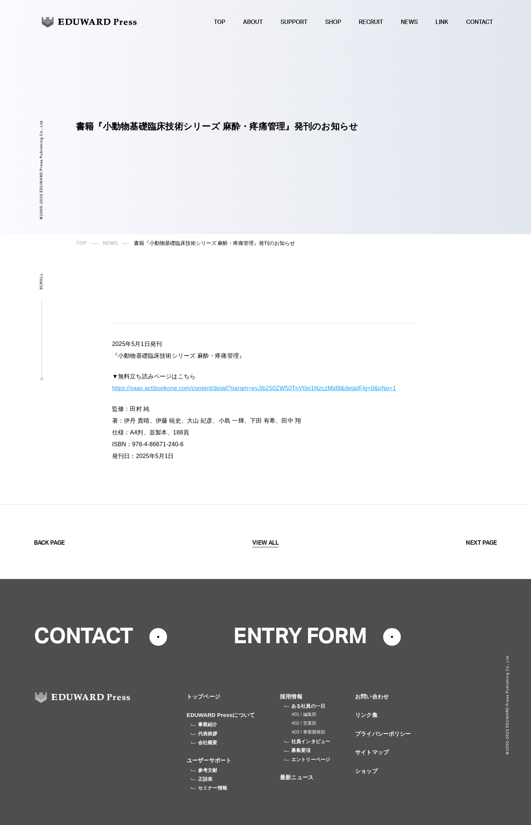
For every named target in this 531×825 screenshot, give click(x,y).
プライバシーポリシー (383, 734)
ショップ (366, 771)
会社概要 (204, 742)
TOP (219, 22)
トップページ (203, 696)
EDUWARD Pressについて (221, 715)
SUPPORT (294, 22)
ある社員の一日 (304, 706)
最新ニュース (296, 777)
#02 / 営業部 (304, 723)
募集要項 (297, 750)
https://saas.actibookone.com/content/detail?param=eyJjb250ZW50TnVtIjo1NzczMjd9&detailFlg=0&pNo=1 (254, 388)
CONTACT (479, 22)
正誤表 (201, 779)
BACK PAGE (49, 543)
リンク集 (366, 715)
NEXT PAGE (481, 543)
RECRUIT (371, 22)
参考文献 (204, 770)
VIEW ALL (265, 543)
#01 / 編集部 (304, 714)
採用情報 (291, 696)
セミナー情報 (209, 788)
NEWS (409, 22)
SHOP (333, 22)
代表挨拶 (204, 733)
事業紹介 (204, 724)
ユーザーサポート (209, 760)
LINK (441, 22)
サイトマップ (372, 752)
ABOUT (253, 22)
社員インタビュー (307, 741)
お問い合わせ (372, 696)
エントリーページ (307, 759)
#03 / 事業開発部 (308, 732)
